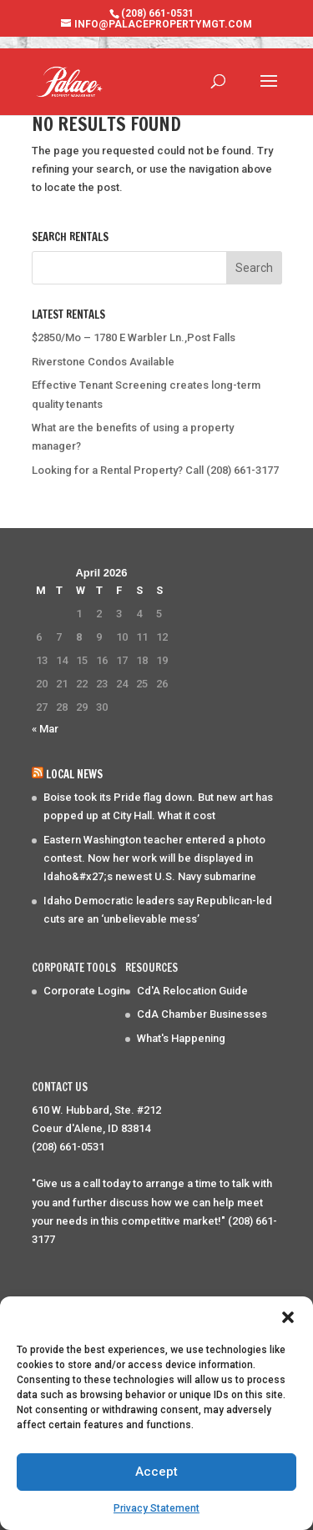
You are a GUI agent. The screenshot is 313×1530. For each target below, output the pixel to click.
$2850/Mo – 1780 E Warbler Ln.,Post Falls (133, 337)
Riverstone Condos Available (103, 361)
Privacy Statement (156, 1508)
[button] (288, 1317)
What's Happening (181, 1038)
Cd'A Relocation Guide (192, 990)
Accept (156, 1471)
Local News (74, 774)
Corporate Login (84, 990)
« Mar (45, 728)
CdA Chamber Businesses (202, 1014)
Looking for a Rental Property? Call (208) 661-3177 (155, 470)
